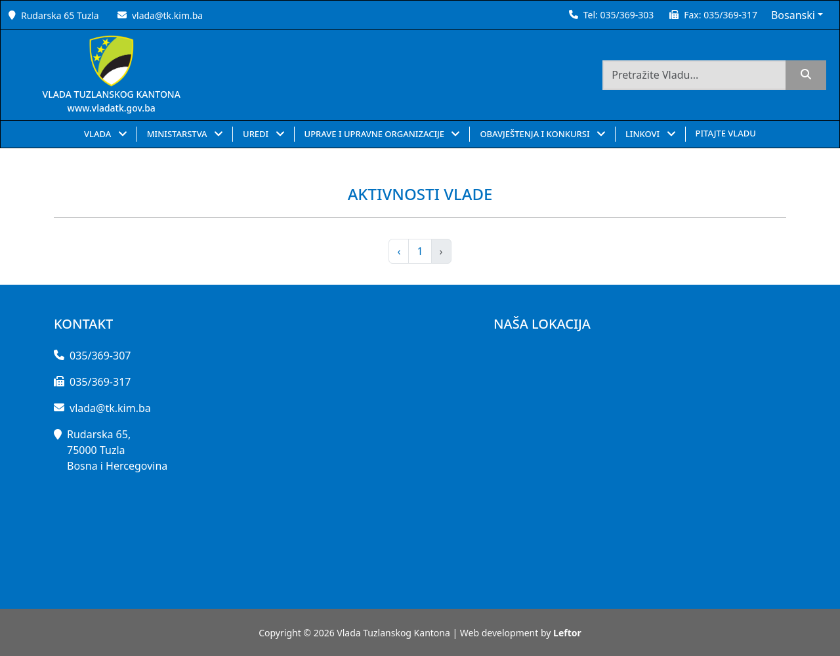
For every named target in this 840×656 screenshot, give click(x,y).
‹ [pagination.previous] (398, 251)
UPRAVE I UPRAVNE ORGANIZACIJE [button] (375, 134)
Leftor (567, 632)
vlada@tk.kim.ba (167, 15)
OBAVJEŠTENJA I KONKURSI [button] (536, 134)
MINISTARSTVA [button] (178, 134)
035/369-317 (730, 15)
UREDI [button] (257, 134)
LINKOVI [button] (643, 134)
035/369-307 (100, 355)
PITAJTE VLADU (726, 133)
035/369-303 (627, 15)
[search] (806, 75)
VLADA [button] (99, 134)
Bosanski (793, 15)
